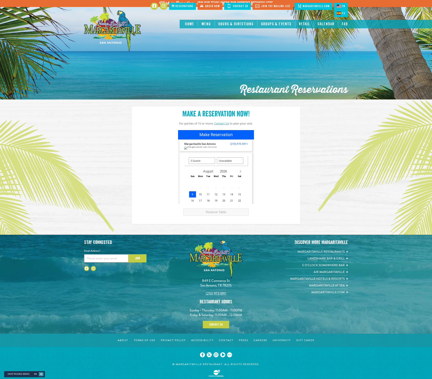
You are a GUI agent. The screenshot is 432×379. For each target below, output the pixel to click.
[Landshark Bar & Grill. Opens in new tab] (317, 258)
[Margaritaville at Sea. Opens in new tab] (317, 285)
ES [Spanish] (341, 13)
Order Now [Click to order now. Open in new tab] (210, 6)
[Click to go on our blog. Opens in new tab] (229, 354)
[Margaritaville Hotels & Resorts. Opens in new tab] (317, 278)
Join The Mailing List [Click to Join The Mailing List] (272, 6)
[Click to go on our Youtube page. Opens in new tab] (222, 354)
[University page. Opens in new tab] (282, 340)
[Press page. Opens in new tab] (243, 340)
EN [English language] (341, 6)
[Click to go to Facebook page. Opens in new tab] (154, 6)
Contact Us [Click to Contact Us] (237, 6)
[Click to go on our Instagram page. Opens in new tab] (216, 354)
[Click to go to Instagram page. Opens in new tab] (163, 6)
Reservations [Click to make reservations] (182, 6)
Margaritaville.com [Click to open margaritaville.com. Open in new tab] (313, 6)
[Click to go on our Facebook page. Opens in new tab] (202, 354)
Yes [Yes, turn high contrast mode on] (35, 374)
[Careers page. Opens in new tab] (260, 340)
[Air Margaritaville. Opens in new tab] (317, 272)
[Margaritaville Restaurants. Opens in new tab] (317, 251)
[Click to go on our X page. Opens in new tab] (209, 354)
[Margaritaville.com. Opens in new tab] (317, 292)
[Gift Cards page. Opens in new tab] (305, 340)
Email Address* (92, 251)
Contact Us (221, 123)
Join (137, 258)
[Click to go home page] (112, 31)
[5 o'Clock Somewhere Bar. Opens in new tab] (317, 265)
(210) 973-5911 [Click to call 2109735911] (216, 293)
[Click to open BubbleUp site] (216, 373)
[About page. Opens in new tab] (123, 340)
